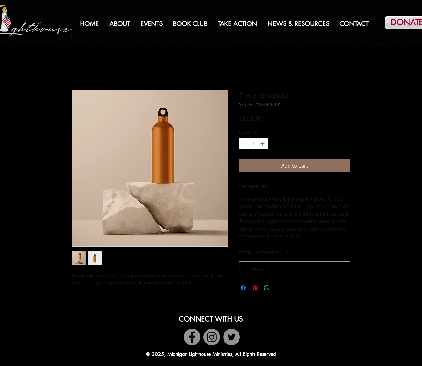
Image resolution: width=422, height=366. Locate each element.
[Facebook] (192, 337)
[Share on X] (279, 287)
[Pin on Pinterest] (255, 287)
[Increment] (263, 143)
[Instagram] (211, 337)
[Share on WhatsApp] (267, 287)
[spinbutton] (253, 143)
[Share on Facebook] (243, 287)
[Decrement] (244, 143)
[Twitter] (231, 337)
